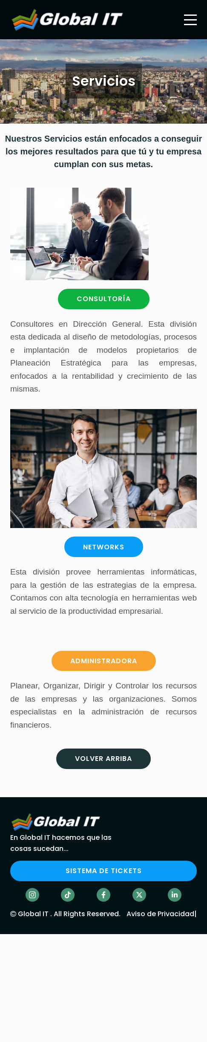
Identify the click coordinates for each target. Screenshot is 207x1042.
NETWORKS (103, 547)
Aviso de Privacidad (160, 914)
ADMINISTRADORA (103, 661)
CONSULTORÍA (104, 299)
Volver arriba (103, 758)
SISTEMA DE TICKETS (104, 871)
